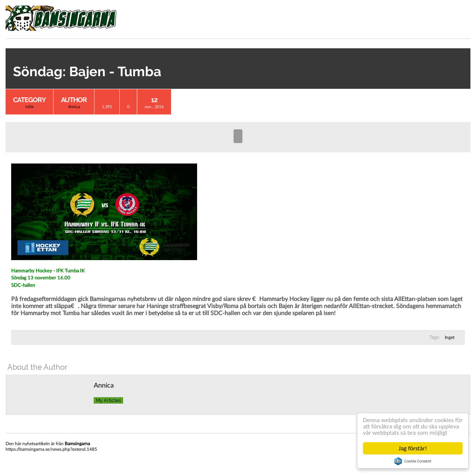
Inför (29, 107)
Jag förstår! (413, 448)
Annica (74, 107)
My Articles (108, 400)
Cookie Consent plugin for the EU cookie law (412, 461)
